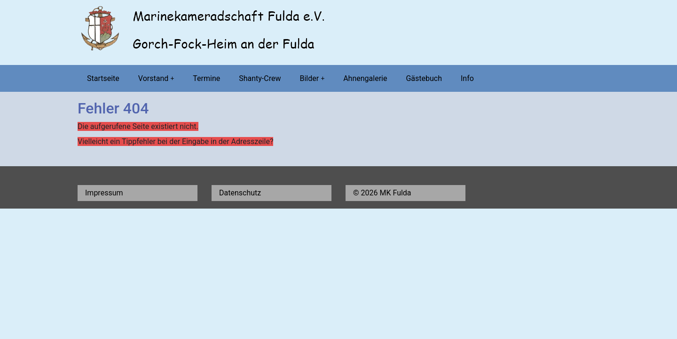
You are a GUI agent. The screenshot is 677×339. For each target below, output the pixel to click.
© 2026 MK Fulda (382, 192)
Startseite (103, 78)
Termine (206, 78)
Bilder (311, 78)
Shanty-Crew (260, 78)
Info (467, 78)
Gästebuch (424, 78)
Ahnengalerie (365, 78)
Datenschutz (240, 192)
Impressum (104, 192)
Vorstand (156, 78)
